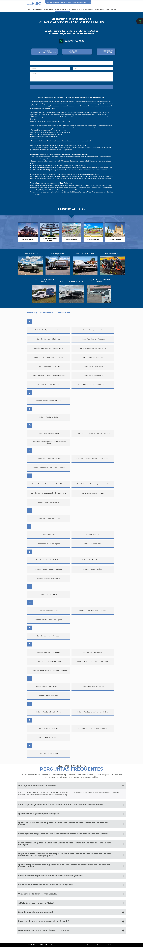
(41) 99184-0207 (111, 2)
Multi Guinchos (40, 112)
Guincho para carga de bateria (40, 161)
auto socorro (47, 125)
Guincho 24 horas (36, 165)
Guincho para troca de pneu (39, 167)
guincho (39, 125)
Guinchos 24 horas (60, 101)
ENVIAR (71, 87)
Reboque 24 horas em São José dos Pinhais (63, 97)
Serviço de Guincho (36, 145)
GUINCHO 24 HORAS (71, 209)
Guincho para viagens (74, 141)
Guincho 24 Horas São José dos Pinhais (42, 147)
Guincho (43, 944)
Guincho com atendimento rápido (41, 170)
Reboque (46, 145)
